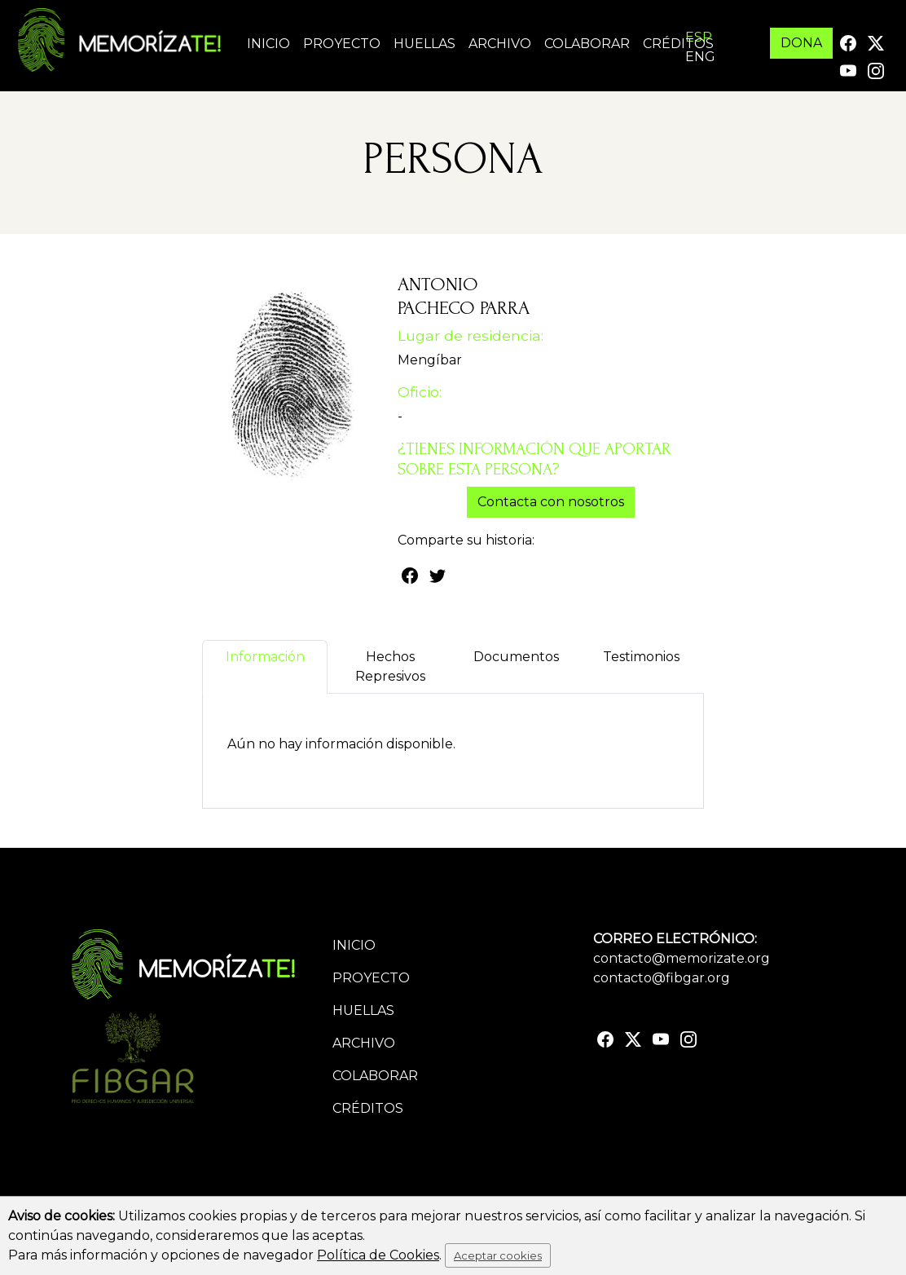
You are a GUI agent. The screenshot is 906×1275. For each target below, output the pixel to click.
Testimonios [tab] (641, 666)
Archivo (499, 43)
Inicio (268, 43)
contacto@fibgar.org (661, 978)
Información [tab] (265, 666)
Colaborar (587, 43)
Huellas (424, 43)
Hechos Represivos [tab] (390, 666)
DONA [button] (801, 43)
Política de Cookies (378, 1255)
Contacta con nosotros (550, 502)
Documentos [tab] (516, 666)
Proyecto (341, 43)
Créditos (678, 43)
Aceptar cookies (498, 1255)
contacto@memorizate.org (681, 958)
